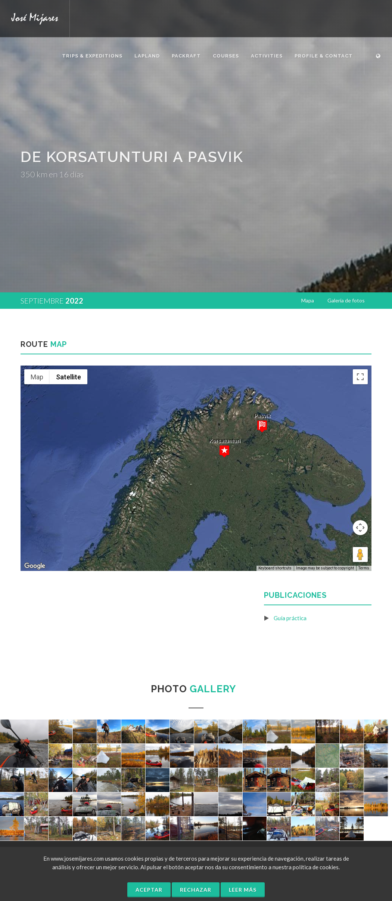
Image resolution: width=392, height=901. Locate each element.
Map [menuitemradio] (37, 377)
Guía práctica (290, 618)
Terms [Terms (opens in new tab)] (363, 568)
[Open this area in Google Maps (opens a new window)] (34, 566)
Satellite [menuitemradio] (68, 377)
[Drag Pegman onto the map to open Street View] (360, 554)
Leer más (242, 889)
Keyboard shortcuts (275, 568)
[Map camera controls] (360, 527)
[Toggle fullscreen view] (360, 376)
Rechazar (195, 889)
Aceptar (149, 889)
